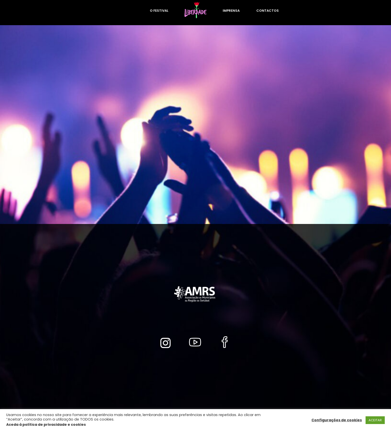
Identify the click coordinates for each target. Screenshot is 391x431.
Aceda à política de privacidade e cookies (46, 424)
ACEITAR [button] (375, 420)
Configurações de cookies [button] (336, 420)
